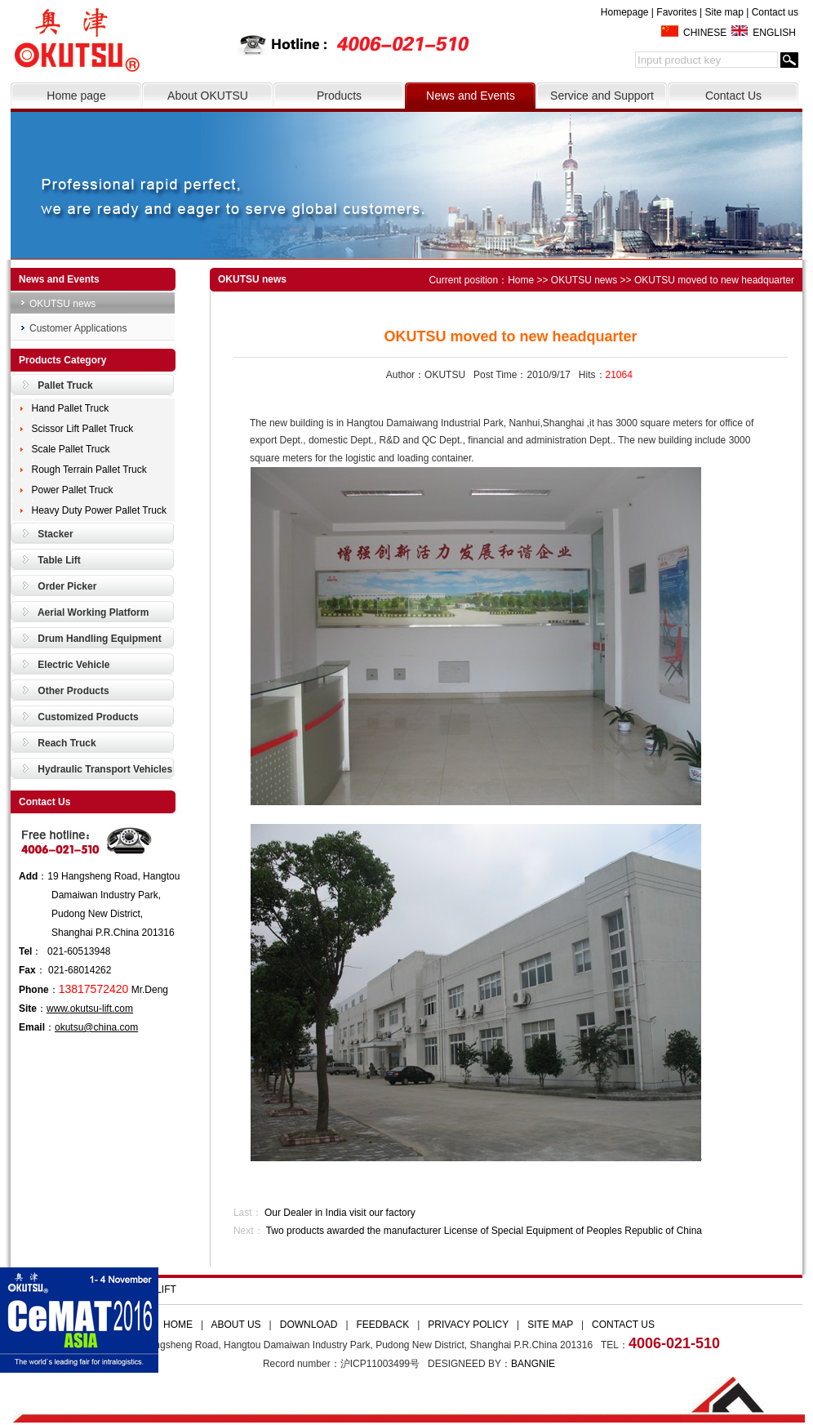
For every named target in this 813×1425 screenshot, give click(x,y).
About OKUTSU (207, 95)
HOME (178, 1324)
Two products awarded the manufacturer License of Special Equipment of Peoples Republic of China (484, 1230)
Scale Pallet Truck (71, 449)
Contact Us (733, 95)
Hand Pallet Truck (70, 408)
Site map (723, 12)
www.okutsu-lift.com (90, 1008)
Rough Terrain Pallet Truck (89, 469)
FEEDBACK (383, 1324)
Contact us (775, 12)
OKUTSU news (62, 303)
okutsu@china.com (96, 1027)
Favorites (676, 12)
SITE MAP (550, 1324)
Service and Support (602, 95)
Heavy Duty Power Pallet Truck (99, 510)
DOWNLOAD (309, 1324)
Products (339, 95)
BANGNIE (533, 1363)
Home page (76, 95)
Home (521, 280)
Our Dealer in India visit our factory (339, 1212)
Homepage (625, 12)
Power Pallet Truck (72, 490)
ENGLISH (774, 32)
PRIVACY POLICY (468, 1324)
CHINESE (704, 32)
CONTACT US (623, 1324)
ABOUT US (235, 1324)
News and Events (470, 95)
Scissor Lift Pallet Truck (83, 428)
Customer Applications (78, 328)
